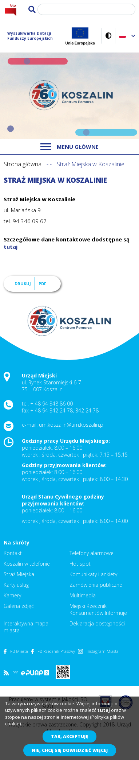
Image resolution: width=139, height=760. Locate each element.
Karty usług (16, 584)
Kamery (12, 595)
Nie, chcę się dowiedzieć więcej (70, 750)
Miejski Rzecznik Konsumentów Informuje (98, 609)
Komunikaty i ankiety (93, 574)
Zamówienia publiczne (96, 584)
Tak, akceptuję (69, 736)
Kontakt (13, 553)
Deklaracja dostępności (97, 623)
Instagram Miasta (98, 651)
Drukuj (23, 283)
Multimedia (83, 595)
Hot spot (80, 563)
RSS (11, 672)
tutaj (10, 246)
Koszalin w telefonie (27, 563)
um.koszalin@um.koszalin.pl (71, 424)
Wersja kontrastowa (109, 35)
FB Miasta (16, 651)
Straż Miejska (19, 574)
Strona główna (22, 164)
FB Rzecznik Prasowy (53, 651)
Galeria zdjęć (19, 605)
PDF (42, 283)
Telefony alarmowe (92, 553)
